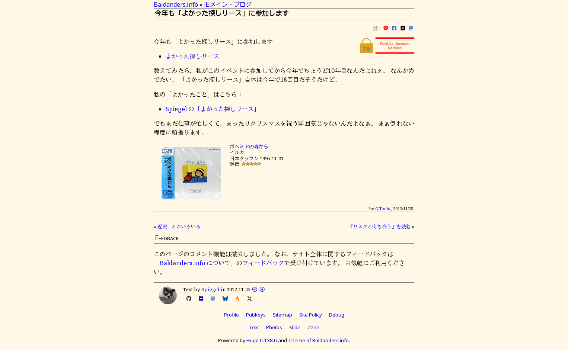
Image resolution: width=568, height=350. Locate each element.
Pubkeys (256, 314)
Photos (274, 327)
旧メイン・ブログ (228, 4)
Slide (294, 327)
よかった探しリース (192, 56)
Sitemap (282, 314)
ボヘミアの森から (249, 146)
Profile (231, 314)
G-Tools (382, 208)
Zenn (313, 327)
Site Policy (310, 314)
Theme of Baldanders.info (318, 340)
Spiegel (210, 289)
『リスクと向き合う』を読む (379, 226)
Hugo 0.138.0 (261, 340)
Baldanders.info (176, 4)
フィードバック (263, 263)
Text (254, 327)
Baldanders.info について (195, 263)
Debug (336, 314)
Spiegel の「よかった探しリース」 (213, 109)
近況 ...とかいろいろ (179, 226)
